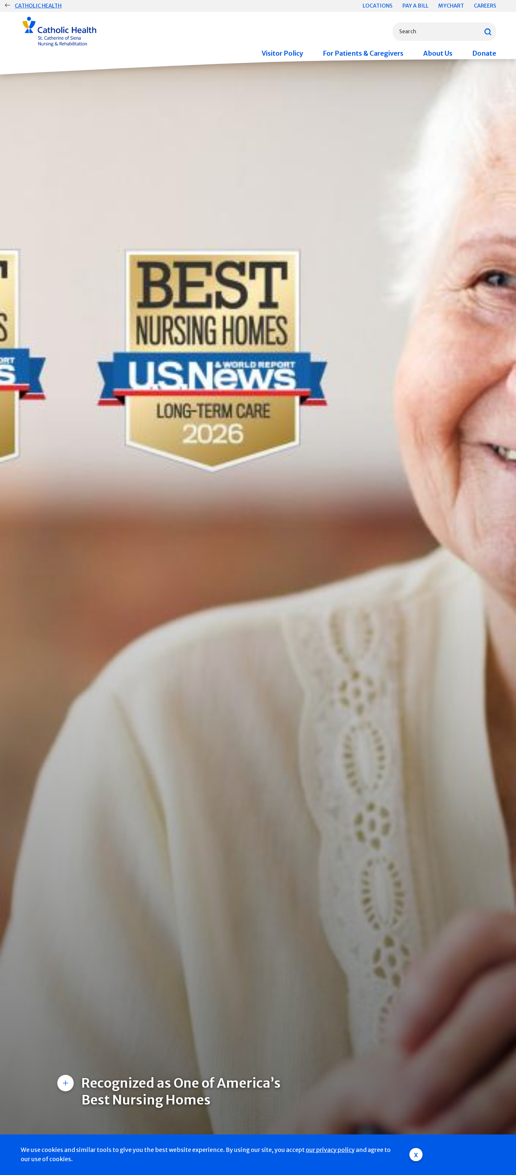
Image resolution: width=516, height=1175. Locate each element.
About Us (437, 53)
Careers (485, 5)
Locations (378, 5)
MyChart (451, 5)
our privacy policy (330, 1150)
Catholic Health (38, 5)
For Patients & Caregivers (363, 53)
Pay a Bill (415, 5)
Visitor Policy (282, 53)
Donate (484, 53)
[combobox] (444, 31)
